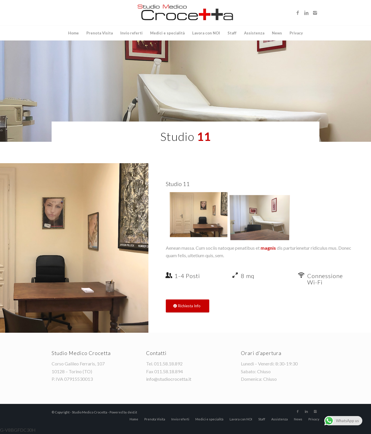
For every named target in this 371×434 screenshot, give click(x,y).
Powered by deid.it (123, 412)
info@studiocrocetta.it (168, 379)
